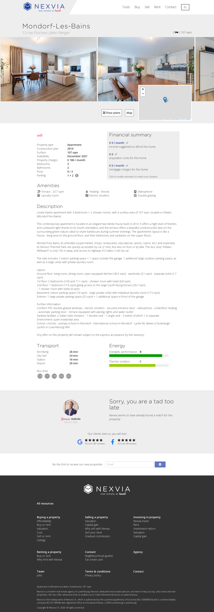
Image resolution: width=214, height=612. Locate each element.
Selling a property (96, 517)
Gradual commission (97, 536)
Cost (39, 532)
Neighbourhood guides (99, 556)
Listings (41, 540)
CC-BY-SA (182, 119)
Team (40, 571)
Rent (157, 7)
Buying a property (48, 517)
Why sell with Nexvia (97, 528)
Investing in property (147, 517)
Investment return (144, 528)
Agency (138, 552)
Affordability (44, 521)
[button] (165, 100)
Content (90, 552)
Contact (170, 7)
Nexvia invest (141, 521)
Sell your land (93, 532)
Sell (147, 7)
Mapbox (188, 119)
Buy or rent (44, 524)
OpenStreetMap (175, 119)
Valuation (42, 528)
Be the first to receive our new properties (77, 464)
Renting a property (49, 552)
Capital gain (92, 524)
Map (129, 113)
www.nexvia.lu (130, 594)
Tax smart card (94, 559)
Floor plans (111, 113)
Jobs (39, 575)
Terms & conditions (97, 571)
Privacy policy (93, 575)
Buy (137, 7)
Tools (126, 7)
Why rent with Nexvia (49, 559)
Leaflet (166, 119)
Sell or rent (44, 536)
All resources (45, 503)
